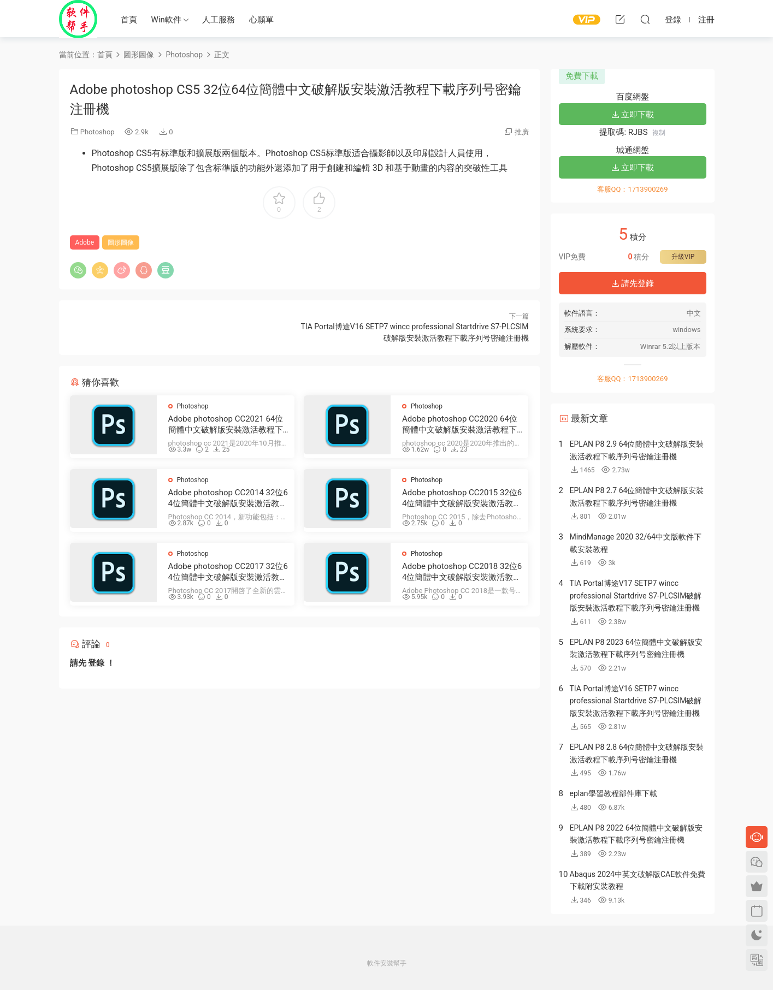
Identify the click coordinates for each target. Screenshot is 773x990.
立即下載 (632, 115)
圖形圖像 (121, 242)
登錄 (96, 663)
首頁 (129, 20)
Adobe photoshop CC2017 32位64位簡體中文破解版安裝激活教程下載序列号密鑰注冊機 (228, 572)
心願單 (261, 20)
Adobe (85, 242)
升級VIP (682, 256)
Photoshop (97, 132)
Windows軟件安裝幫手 (78, 19)
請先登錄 (632, 283)
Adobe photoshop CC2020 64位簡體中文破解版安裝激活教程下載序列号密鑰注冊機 (459, 424)
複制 (658, 133)
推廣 (522, 132)
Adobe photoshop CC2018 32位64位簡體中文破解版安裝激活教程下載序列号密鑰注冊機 (462, 572)
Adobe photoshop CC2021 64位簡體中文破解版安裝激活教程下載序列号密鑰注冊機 (226, 424)
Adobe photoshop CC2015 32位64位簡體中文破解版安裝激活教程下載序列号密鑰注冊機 (462, 498)
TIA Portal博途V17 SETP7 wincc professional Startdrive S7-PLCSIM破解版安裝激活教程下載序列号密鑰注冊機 (636, 595)
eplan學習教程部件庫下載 (613, 793)
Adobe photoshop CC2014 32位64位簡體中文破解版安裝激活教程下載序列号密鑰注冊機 (228, 498)
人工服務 (218, 20)
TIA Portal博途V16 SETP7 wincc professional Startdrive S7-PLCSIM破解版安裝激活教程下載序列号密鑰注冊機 (636, 701)
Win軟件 (166, 20)
